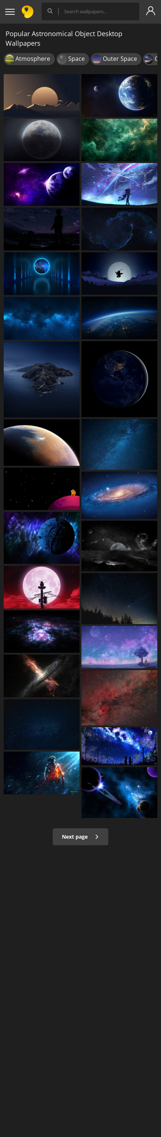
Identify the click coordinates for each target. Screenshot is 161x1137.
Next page (80, 836)
